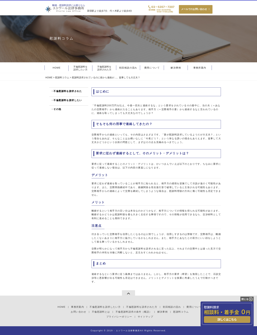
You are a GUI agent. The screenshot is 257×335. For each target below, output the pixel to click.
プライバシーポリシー (119, 316)
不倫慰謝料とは (101, 312)
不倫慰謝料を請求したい (67, 100)
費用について (194, 307)
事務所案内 (77, 307)
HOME (48, 77)
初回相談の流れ (172, 307)
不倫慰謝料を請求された (67, 91)
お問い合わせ (78, 312)
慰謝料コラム (62, 77)
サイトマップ (145, 316)
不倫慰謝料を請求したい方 (80, 68)
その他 (57, 109)
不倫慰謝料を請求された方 (104, 68)
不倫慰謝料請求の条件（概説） (134, 312)
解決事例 (162, 312)
